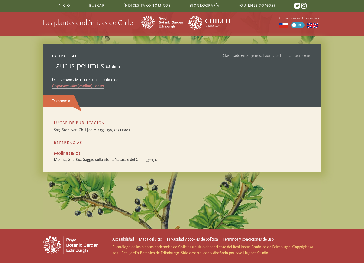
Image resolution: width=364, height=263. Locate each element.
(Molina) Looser (78, 85)
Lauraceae (65, 56)
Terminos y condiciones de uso (248, 239)
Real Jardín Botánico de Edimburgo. (262, 246)
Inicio (63, 5)
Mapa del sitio (150, 239)
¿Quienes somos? (257, 5)
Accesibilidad (123, 239)
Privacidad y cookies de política (192, 239)
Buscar (97, 5)
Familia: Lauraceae (295, 55)
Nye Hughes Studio (251, 252)
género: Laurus (262, 55)
